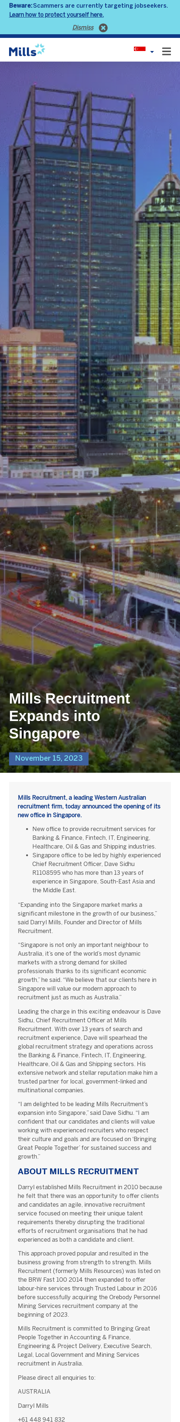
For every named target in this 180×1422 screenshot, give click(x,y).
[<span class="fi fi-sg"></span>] (152, 52)
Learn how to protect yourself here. (56, 14)
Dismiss (82, 27)
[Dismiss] (103, 27)
